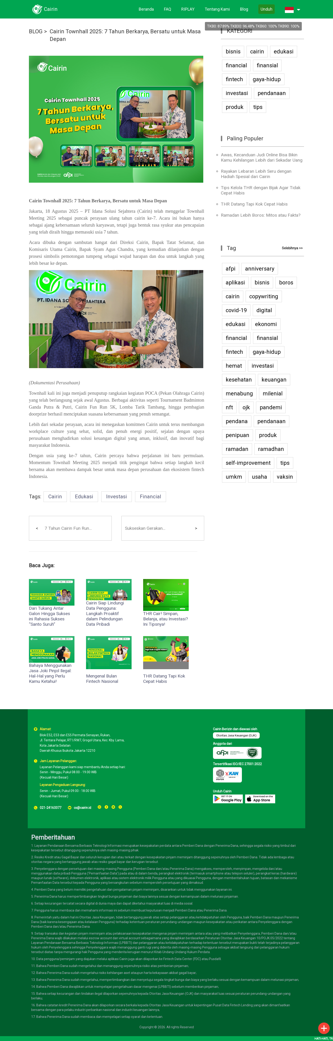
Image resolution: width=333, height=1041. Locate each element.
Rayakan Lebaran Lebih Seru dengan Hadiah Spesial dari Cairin (256, 174)
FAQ (167, 9)
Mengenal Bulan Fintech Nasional (102, 678)
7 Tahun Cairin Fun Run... (68, 528)
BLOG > (38, 31)
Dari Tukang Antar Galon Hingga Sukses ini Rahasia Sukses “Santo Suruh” (49, 616)
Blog (244, 9)
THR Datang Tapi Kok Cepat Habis (164, 678)
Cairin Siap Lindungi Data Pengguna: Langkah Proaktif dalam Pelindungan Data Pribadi (105, 613)
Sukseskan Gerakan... (145, 528)
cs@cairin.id (82, 808)
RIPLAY (187, 9)
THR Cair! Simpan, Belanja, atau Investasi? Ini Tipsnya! (165, 619)
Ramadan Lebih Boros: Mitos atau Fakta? (260, 215)
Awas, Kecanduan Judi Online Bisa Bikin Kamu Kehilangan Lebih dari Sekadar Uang (261, 157)
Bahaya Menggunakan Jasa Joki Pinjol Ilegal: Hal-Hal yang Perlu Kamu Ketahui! (50, 673)
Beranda (146, 9)
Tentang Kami (217, 9)
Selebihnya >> (292, 248)
